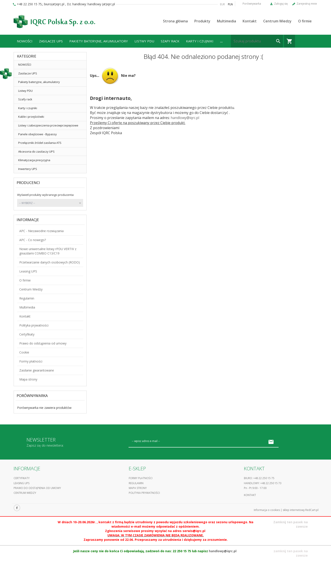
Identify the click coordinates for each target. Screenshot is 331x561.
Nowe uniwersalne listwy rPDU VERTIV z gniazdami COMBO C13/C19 (47, 251)
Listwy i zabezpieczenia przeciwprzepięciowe (48, 125)
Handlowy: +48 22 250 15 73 (262, 483)
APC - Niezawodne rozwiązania (41, 231)
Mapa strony (28, 379)
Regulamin (26, 298)
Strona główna (175, 21)
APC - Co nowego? (32, 240)
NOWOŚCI (24, 41)
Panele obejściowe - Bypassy (37, 134)
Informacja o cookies (267, 510)
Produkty (202, 21)
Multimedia (226, 21)
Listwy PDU (144, 41)
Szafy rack (170, 41)
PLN (230, 4)
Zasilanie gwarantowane (36, 370)
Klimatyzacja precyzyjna (34, 160)
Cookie (24, 352)
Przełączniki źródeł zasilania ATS (39, 143)
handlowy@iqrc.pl (185, 117)
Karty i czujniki (199, 41)
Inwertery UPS (27, 169)
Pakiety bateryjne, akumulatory (98, 41)
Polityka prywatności (33, 325)
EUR (222, 4)
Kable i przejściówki (31, 117)
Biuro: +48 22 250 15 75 (259, 478)
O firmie (305, 21)
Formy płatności (30, 361)
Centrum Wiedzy (277, 21)
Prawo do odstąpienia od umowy (42, 343)
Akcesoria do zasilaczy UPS (36, 151)
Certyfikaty (26, 334)
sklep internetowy (294, 510)
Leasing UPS (28, 271)
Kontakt (250, 21)
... (221, 41)
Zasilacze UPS (51, 41)
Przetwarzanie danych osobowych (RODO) (49, 262)
